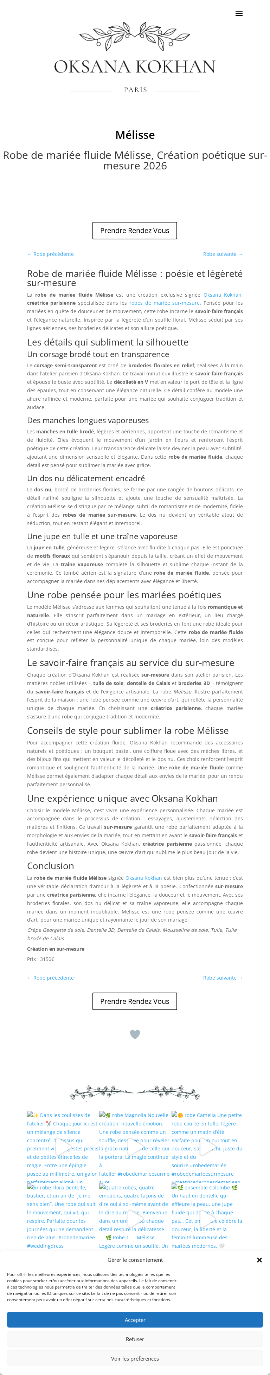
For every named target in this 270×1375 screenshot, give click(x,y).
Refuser (135, 1339)
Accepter (135, 1319)
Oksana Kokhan (223, 294)
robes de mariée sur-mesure (164, 302)
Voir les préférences (135, 1358)
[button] (259, 1260)
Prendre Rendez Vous (134, 230)
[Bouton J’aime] (135, 1034)
